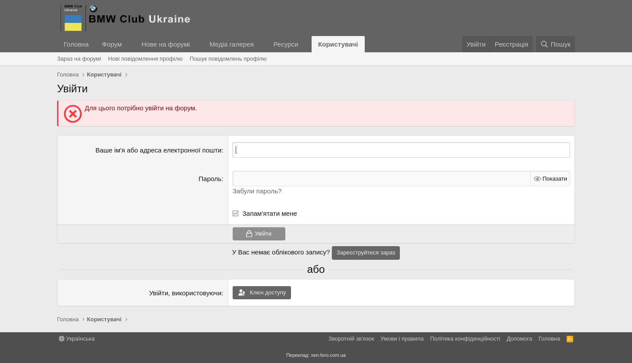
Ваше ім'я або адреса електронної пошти (158, 150)
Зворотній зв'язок (351, 338)
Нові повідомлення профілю (145, 58)
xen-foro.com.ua (328, 355)
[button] (128, 44)
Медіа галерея (231, 44)
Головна (76, 44)
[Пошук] (555, 44)
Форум (112, 44)
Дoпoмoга (519, 338)
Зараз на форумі (79, 58)
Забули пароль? (257, 191)
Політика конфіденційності (465, 338)
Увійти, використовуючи (185, 293)
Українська (77, 338)
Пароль (210, 178)
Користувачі (338, 44)
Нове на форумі (165, 44)
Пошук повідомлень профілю (228, 58)
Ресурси (285, 44)
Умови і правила (402, 338)
